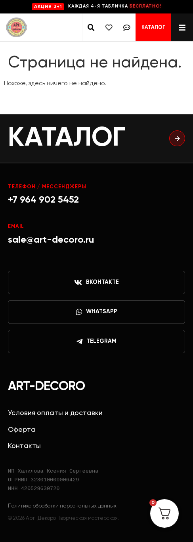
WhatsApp (96, 312)
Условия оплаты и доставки (55, 413)
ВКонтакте (96, 282)
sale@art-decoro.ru (51, 240)
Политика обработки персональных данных (62, 506)
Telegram (96, 341)
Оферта (22, 429)
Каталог (153, 27)
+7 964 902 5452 (43, 200)
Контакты (24, 446)
